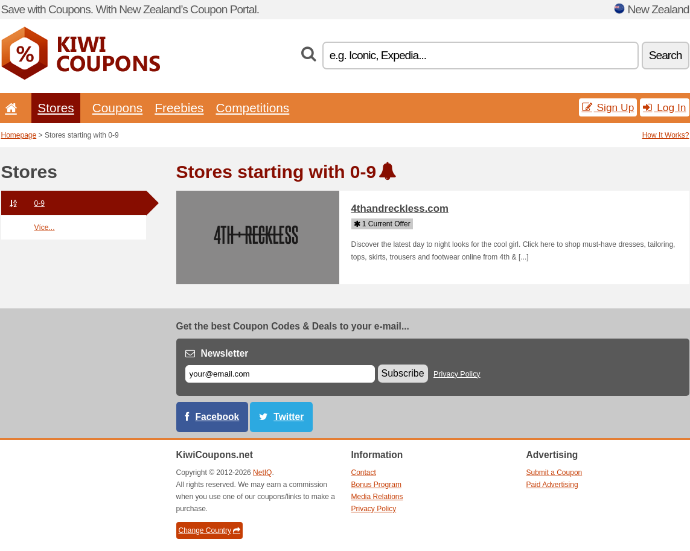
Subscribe (403, 373)
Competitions (252, 108)
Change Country (209, 530)
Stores (55, 108)
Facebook (218, 417)
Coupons (117, 108)
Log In (664, 107)
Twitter (288, 417)
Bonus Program (376, 484)
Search (665, 55)
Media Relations (377, 496)
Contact (363, 472)
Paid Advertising (552, 484)
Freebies (179, 108)
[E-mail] (280, 374)
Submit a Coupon (554, 472)
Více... (44, 227)
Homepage (19, 135)
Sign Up (608, 107)
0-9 (23, 203)
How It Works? (665, 135)
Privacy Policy (457, 374)
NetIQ (262, 472)
